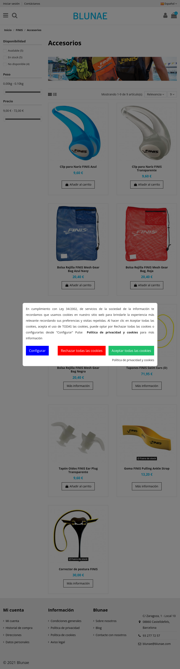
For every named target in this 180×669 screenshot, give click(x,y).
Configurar (37, 350)
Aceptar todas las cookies (131, 350)
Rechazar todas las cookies (81, 350)
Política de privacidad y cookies (133, 360)
